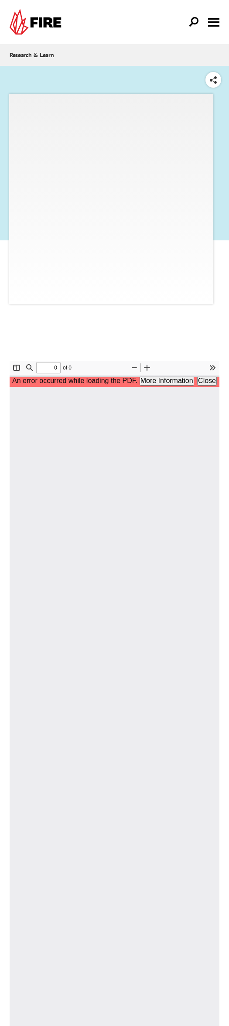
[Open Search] (194, 22)
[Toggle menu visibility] (213, 21)
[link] (37, 22)
